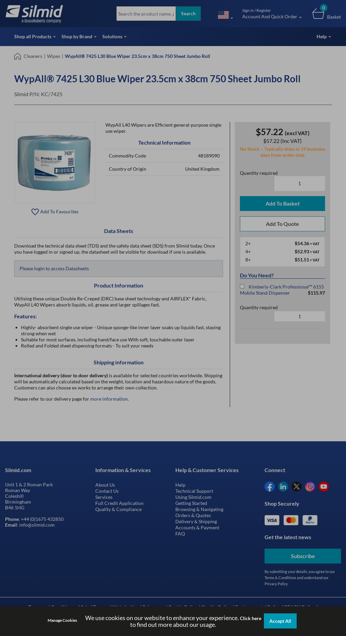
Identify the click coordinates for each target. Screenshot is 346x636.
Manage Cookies (62, 620)
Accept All (280, 621)
